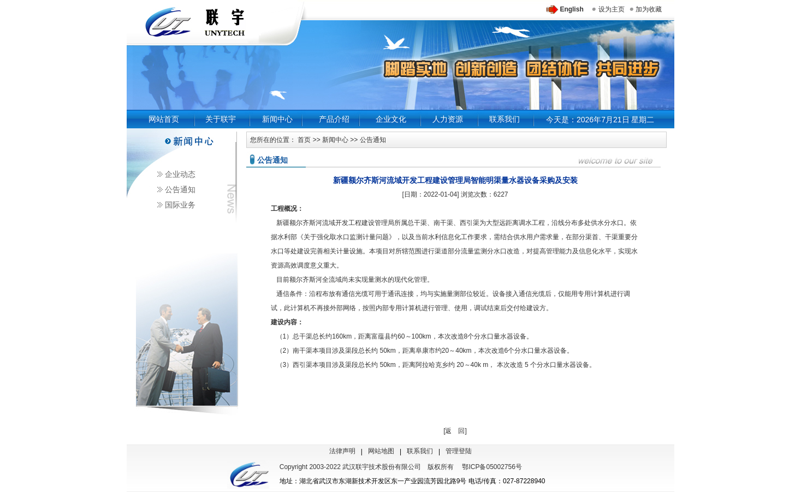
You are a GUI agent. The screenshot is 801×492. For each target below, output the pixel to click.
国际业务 (180, 204)
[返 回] (455, 431)
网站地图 (381, 451)
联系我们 (504, 119)
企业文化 (391, 119)
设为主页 (611, 9)
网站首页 (164, 119)
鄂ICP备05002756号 (491, 467)
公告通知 (180, 189)
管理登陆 (459, 451)
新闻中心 (277, 119)
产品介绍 (334, 119)
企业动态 (180, 174)
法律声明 (342, 451)
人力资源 (447, 119)
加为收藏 (649, 9)
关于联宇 (220, 119)
